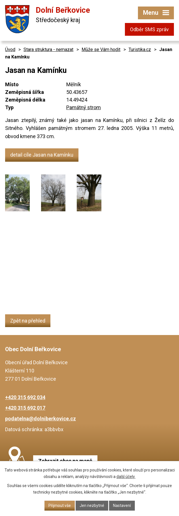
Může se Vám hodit (101, 49)
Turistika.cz (140, 49)
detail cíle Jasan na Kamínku (41, 155)
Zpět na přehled (27, 321)
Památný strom (83, 107)
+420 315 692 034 (25, 397)
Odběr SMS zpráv (149, 29)
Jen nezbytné (92, 505)
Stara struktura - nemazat (48, 49)
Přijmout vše (59, 505)
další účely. (125, 476)
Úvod (10, 49)
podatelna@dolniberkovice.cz (40, 419)
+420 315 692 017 (25, 408)
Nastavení (122, 505)
